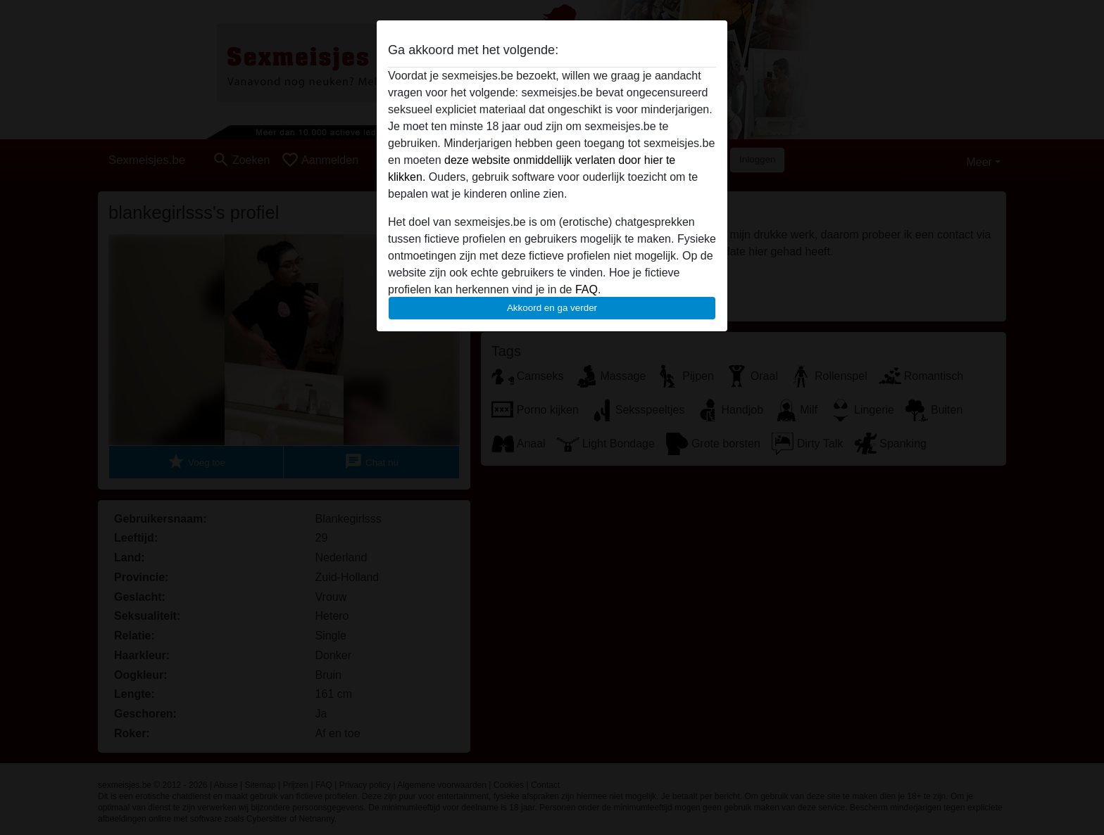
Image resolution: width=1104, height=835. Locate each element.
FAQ (586, 289)
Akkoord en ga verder (552, 307)
